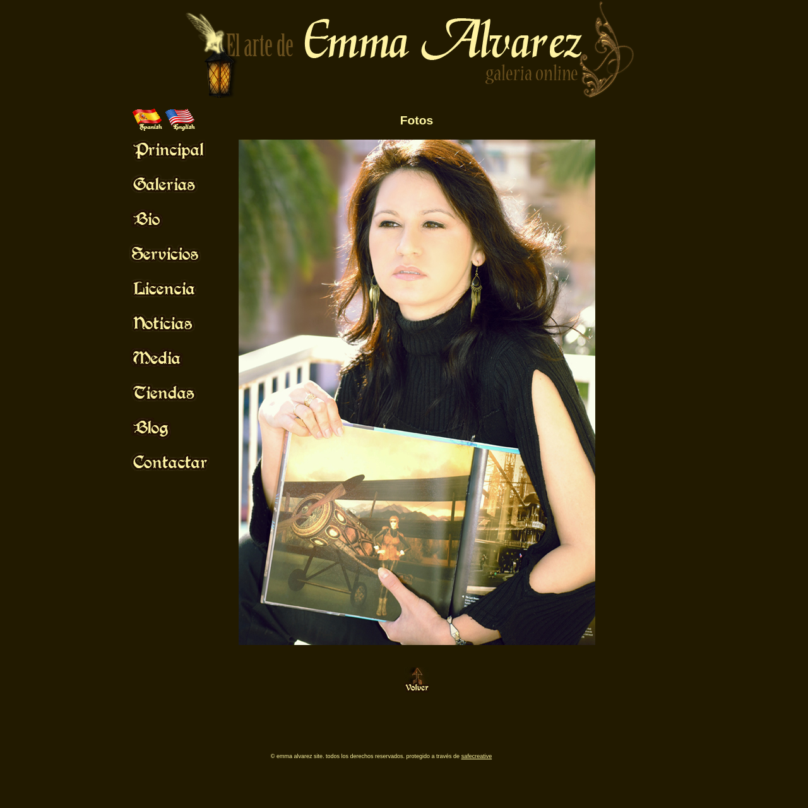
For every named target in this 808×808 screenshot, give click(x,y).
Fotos (416, 120)
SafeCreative (476, 756)
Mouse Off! (180, 149)
